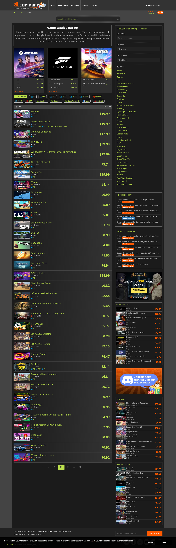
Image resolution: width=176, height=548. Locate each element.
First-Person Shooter (125, 83)
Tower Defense (123, 152)
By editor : (139, 58)
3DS (29, 101)
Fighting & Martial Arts (126, 111)
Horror (119, 137)
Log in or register (152, 5)
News (94, 5)
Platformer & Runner (125, 105)
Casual (120, 80)
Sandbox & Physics (124, 140)
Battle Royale (122, 134)
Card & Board (122, 130)
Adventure (121, 74)
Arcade (120, 124)
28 (55, 467)
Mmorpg (120, 108)
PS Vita (84, 97)
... (48, 467)
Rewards (85, 5)
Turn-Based (122, 181)
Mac (86, 101)
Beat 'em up (122, 156)
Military (120, 175)
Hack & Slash (122, 115)
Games (52, 5)
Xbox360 (56, 101)
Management (122, 86)
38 (80, 467)
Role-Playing (122, 89)
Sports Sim (121, 96)
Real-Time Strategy (125, 178)
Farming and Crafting (126, 165)
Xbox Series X (72, 101)
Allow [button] (163, 543)
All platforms (20, 97)
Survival (120, 121)
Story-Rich (121, 146)
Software (75, 5)
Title (18, 106)
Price (107, 106)
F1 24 (17, 83)
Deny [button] (150, 543)
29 (61, 467)
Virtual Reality (122, 127)
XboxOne (42, 101)
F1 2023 (18, 87)
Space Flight (122, 168)
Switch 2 (98, 101)
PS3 (62, 97)
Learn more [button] (9, 544)
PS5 (42, 97)
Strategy (120, 99)
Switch (97, 97)
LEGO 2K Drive (88, 80)
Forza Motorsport (56, 83)
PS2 (73, 97)
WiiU (18, 101)
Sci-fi (119, 143)
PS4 (52, 97)
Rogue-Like (121, 149)
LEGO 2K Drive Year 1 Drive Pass (93, 84)
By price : (139, 47)
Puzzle (119, 102)
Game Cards (63, 5)
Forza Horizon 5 (55, 87)
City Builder (122, 171)
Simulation (121, 93)
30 (68, 467)
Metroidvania (122, 162)
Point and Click (123, 118)
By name (139, 36)
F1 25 (17, 80)
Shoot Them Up (123, 159)
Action (119, 70)
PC (33, 97)
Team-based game (124, 184)
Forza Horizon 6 (55, 80)
